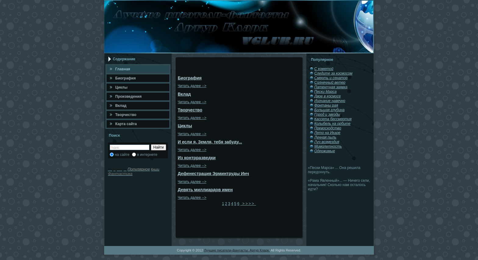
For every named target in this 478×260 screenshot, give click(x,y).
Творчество (190, 109)
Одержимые (324, 151)
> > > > (248, 204)
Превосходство (327, 128)
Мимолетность (328, 146)
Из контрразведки (197, 157)
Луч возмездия (326, 142)
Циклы (185, 125)
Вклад (184, 94)
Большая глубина (329, 110)
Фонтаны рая (326, 105)
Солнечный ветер (329, 82)
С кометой (323, 69)
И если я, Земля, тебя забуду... (210, 141)
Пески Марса (325, 92)
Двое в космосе (327, 96)
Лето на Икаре (327, 133)
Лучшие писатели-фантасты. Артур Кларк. (237, 250)
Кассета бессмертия (332, 119)
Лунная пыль (325, 137)
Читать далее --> (192, 86)
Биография (190, 78)
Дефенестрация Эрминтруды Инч (213, 173)
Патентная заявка (331, 87)
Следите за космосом (333, 73)
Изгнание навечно (329, 101)
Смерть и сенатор (331, 78)
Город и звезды (327, 114)
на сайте (122, 155)
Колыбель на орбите (332, 123)
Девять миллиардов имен (205, 189)
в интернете (147, 155)
